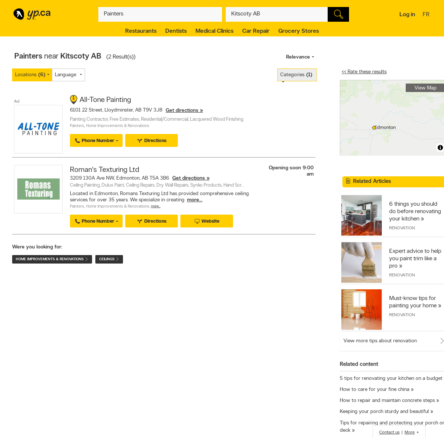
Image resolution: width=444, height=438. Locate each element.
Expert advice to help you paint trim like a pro (415, 258)
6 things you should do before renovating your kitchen (415, 211)
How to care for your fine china (374, 389)
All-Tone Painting (105, 100)
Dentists (176, 31)
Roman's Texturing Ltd (104, 170)
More (410, 432)
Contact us (389, 432)
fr (427, 15)
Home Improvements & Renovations (117, 126)
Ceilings (109, 259)
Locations (30, 75)
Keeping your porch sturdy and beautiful (384, 411)
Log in (407, 15)
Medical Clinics (214, 31)
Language (65, 75)
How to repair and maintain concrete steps (387, 400)
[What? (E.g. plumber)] (160, 14)
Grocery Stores (298, 31)
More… (156, 206)
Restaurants (140, 31)
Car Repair (255, 31)
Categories (296, 75)
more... (194, 200)
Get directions (182, 110)
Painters (77, 126)
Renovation (402, 228)
